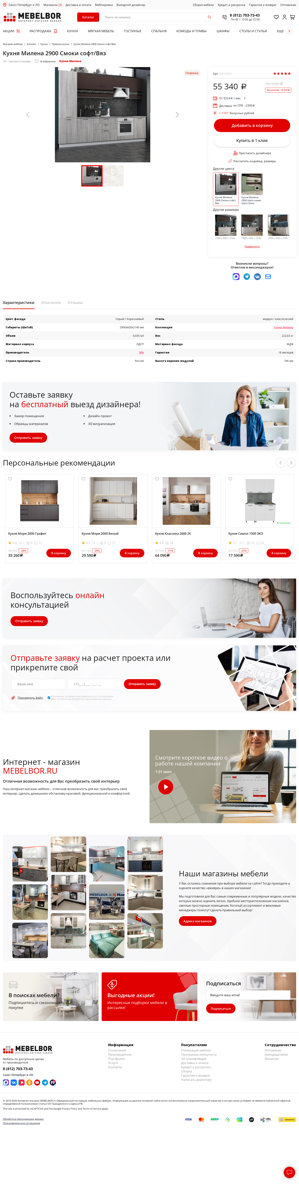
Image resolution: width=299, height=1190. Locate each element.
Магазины (52, 4)
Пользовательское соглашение (21, 1123)
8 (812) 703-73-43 (244, 15)
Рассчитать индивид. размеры (252, 162)
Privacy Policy (69, 1109)
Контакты (115, 1068)
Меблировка (104, 4)
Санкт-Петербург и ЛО (24, 5)
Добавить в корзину (252, 125)
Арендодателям (276, 1055)
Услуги (113, 1064)
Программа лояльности (199, 1055)
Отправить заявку (28, 438)
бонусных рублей (236, 113)
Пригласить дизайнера (252, 154)
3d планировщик (193, 1060)
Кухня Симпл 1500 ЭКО (245, 534)
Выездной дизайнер (131, 4)
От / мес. (230, 98)
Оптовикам (288, 4)
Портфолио (116, 1060)
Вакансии (272, 1060)
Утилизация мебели (196, 1051)
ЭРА (141, 353)
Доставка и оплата (78, 4)
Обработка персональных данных (23, 1119)
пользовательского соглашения (94, 697)
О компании (117, 1051)
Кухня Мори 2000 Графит (27, 534)
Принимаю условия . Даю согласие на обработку (82, 698)
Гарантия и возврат (262, 4)
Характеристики (19, 303)
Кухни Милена (70, 61)
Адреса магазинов (198, 922)
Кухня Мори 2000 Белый (100, 534)
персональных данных (98, 699)
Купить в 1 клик (252, 141)
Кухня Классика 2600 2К (173, 534)
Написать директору (196, 1081)
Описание (51, 303)
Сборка (186, 1072)
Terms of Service (92, 1109)
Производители (120, 1055)
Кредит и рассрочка (231, 4)
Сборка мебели (203, 4)
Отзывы (75, 303)
